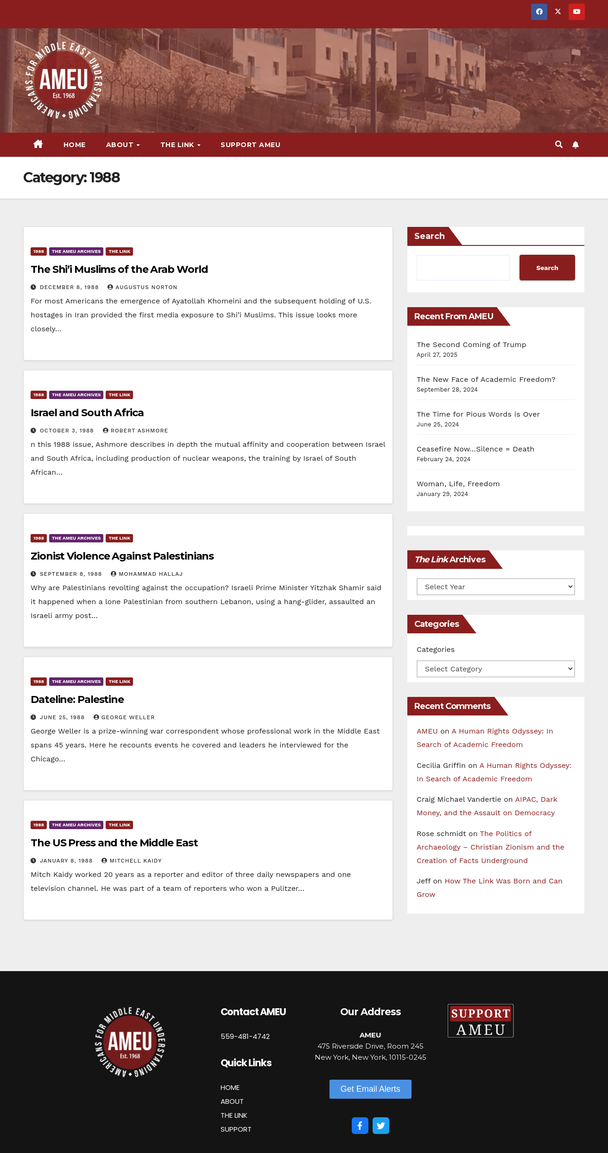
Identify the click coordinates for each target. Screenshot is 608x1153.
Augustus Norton (142, 287)
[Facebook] (360, 1125)
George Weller (124, 717)
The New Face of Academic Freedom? (486, 379)
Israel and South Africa (87, 412)
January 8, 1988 (67, 860)
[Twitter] (381, 1125)
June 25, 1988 (63, 717)
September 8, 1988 (72, 574)
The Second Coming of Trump (471, 344)
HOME (230, 1087)
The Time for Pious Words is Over (478, 414)
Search (429, 236)
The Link (178, 145)
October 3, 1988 (68, 430)
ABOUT (232, 1101)
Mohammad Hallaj (147, 574)
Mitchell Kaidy (131, 860)
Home (74, 145)
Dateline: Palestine (77, 699)
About (121, 145)
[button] (559, 144)
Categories (436, 649)
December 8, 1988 (70, 287)
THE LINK (234, 1115)
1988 (38, 251)
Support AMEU (250, 145)
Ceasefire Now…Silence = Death (475, 448)
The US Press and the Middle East (114, 843)
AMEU (427, 731)
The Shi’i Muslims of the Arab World (119, 269)
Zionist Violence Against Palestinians (122, 556)
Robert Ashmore (136, 430)
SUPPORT (236, 1129)
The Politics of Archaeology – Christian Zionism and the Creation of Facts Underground (490, 847)
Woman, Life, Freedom (458, 483)
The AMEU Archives (76, 251)
